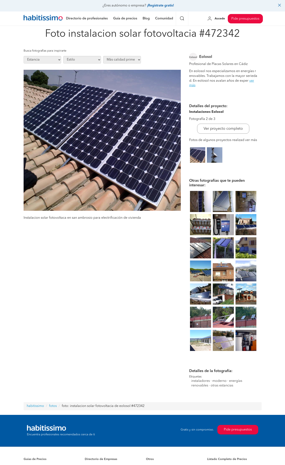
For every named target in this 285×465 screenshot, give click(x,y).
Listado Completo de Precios (227, 459)
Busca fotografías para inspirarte (45, 50)
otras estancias (222, 385)
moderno (219, 381)
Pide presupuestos (245, 18)
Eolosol (205, 57)
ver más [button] (251, 140)
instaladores (200, 381)
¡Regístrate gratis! (160, 5)
